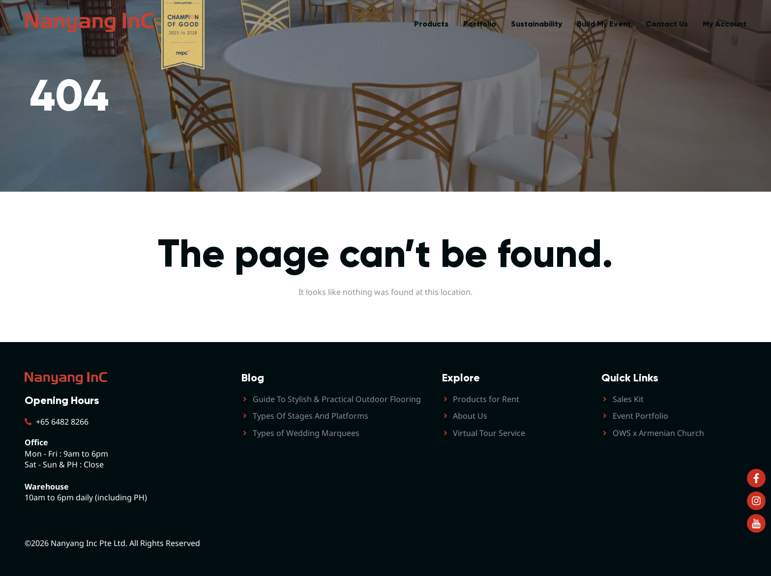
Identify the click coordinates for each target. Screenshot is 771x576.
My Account (724, 24)
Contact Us (667, 24)
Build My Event (604, 24)
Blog (252, 377)
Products (431, 24)
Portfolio (479, 24)
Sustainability (536, 24)
